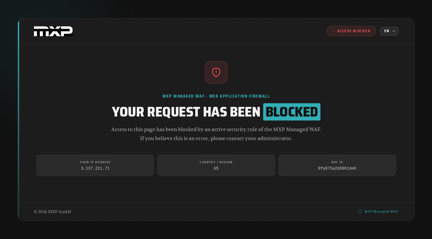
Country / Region (216, 162)
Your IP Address (95, 162)
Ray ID (337, 162)
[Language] (389, 31)
